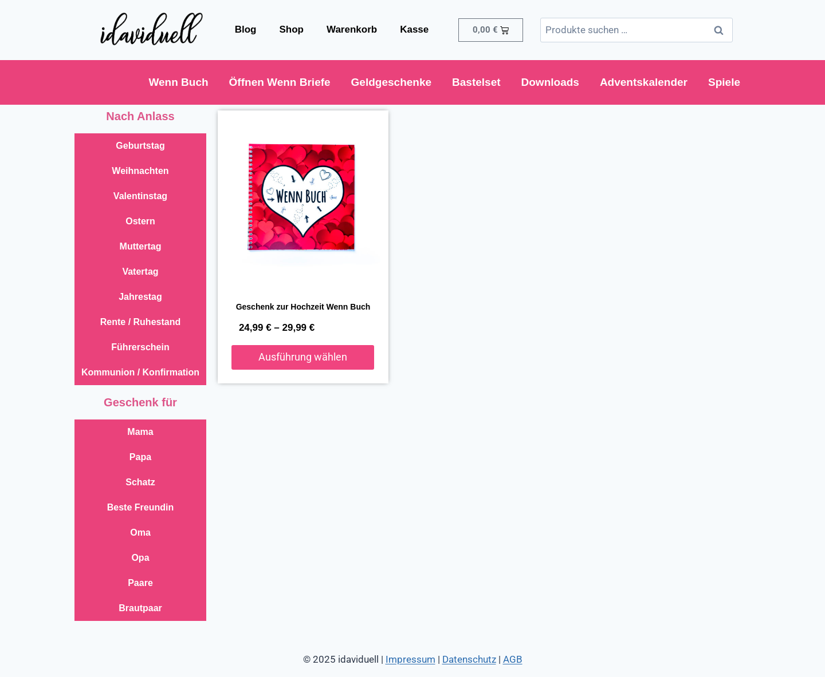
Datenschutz (469, 659)
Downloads (550, 82)
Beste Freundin (140, 507)
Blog (246, 29)
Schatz (140, 482)
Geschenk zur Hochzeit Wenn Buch (303, 306)
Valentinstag (140, 196)
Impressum (410, 659)
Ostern (140, 221)
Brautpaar (140, 608)
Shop (291, 29)
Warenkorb (352, 29)
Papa (140, 457)
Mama (140, 432)
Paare (140, 583)
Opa (140, 558)
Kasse (414, 29)
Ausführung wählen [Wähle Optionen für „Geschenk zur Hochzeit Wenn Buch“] (302, 357)
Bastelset (476, 82)
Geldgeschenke (391, 82)
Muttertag (141, 246)
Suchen (722, 30)
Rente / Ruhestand (140, 322)
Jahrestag (140, 297)
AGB (512, 659)
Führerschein (140, 347)
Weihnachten (140, 171)
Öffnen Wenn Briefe (280, 82)
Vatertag (140, 271)
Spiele (724, 82)
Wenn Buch (178, 82)
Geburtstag (140, 146)
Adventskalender (644, 82)
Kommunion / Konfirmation (140, 372)
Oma (140, 532)
